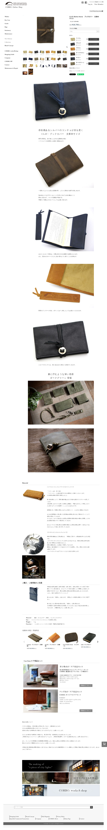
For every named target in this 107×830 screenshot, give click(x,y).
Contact (7, 65)
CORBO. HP (8, 61)
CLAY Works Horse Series (96, 11)
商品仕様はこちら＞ (74, 68)
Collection (8, 42)
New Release (8, 39)
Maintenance (8, 34)
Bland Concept (9, 45)
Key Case (7, 20)
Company (7, 58)
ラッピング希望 (74, 28)
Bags (6, 27)
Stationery (8, 30)
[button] (24, 642)
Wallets (7, 16)
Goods (6, 23)
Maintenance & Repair (11, 68)
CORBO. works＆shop (11, 51)
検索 (91, 807)
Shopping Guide (9, 54)
